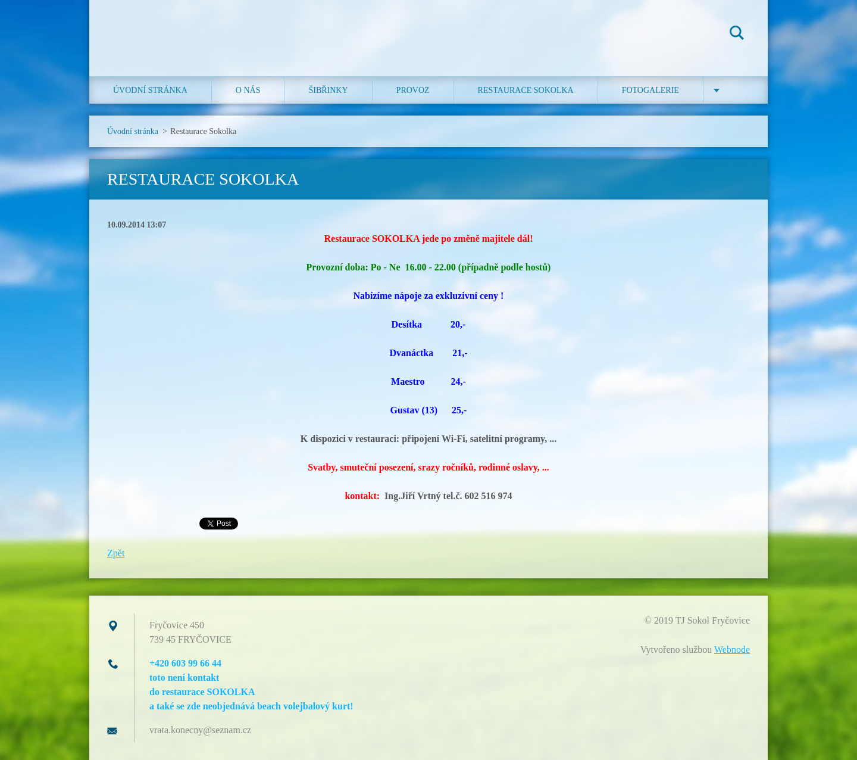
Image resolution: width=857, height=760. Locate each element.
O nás (248, 90)
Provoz (413, 90)
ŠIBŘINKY (328, 90)
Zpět (115, 553)
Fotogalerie (650, 90)
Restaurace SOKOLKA (526, 90)
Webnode (732, 649)
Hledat (737, 34)
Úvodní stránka (150, 90)
